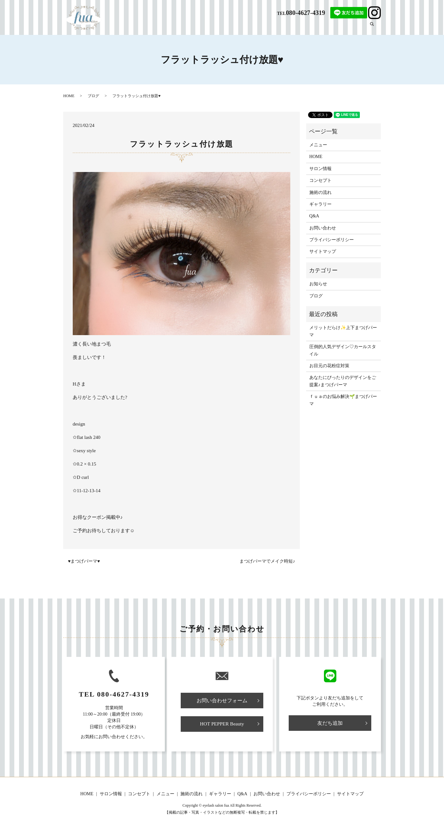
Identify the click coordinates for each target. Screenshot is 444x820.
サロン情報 (215, 27)
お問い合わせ (322, 228)
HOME (192, 27)
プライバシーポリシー (331, 239)
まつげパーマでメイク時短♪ (267, 561)
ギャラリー (332, 27)
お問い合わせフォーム (222, 700)
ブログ (354, 27)
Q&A (311, 27)
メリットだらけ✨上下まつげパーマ (343, 331)
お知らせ (318, 283)
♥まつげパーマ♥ (84, 561)
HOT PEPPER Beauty (222, 724)
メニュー (266, 27)
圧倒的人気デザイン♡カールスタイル (342, 350)
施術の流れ (290, 27)
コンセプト (241, 27)
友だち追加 (330, 723)
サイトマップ (322, 251)
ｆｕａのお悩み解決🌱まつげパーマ (343, 400)
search (375, 27)
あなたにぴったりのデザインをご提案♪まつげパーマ (342, 381)
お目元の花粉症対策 (329, 365)
